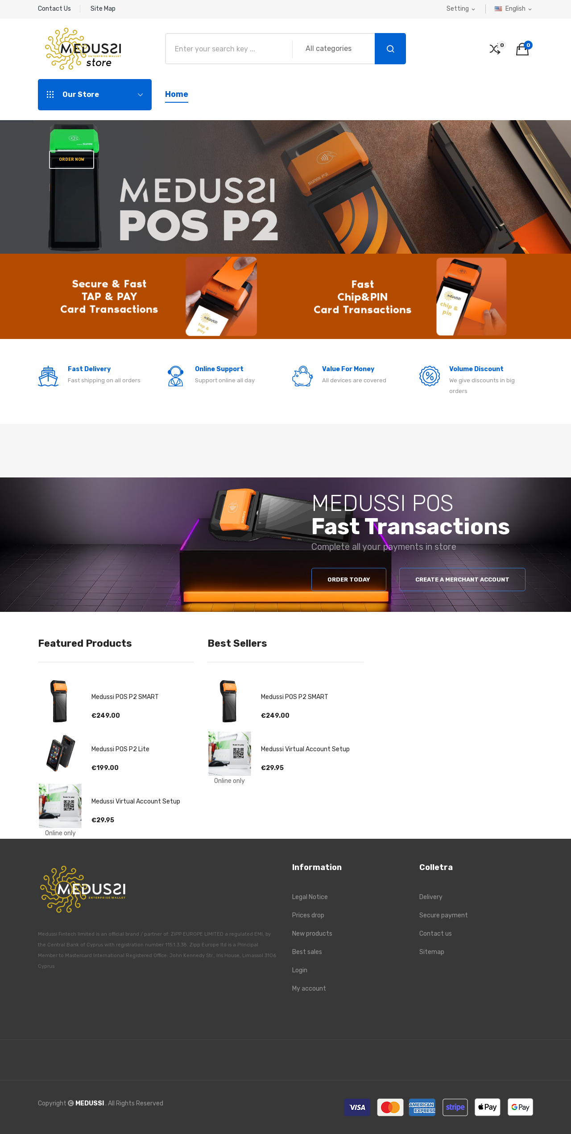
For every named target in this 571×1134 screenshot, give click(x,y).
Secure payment (443, 915)
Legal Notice (310, 897)
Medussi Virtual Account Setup (135, 801)
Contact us (435, 933)
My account (309, 988)
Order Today (348, 579)
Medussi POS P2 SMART (125, 697)
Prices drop (308, 915)
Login (299, 970)
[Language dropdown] (514, 8)
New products (312, 933)
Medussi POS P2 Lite (120, 749)
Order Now (71, 159)
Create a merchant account (462, 579)
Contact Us (54, 9)
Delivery (431, 897)
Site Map (103, 9)
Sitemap (431, 952)
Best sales (307, 952)
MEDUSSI (90, 1103)
